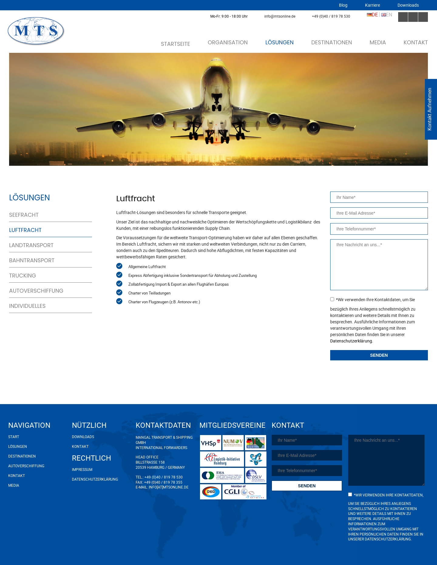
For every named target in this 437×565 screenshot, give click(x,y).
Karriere (372, 5)
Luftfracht (25, 230)
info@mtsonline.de (279, 16)
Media (378, 42)
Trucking (22, 275)
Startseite (175, 44)
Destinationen (331, 42)
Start (13, 436)
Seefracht (24, 215)
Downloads (408, 5)
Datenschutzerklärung (95, 479)
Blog (343, 5)
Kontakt (416, 42)
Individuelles (27, 306)
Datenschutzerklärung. (351, 341)
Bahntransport (32, 260)
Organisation (228, 42)
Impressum (82, 469)
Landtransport (31, 245)
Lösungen (279, 42)
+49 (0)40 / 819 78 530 (331, 16)
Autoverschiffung (36, 290)
